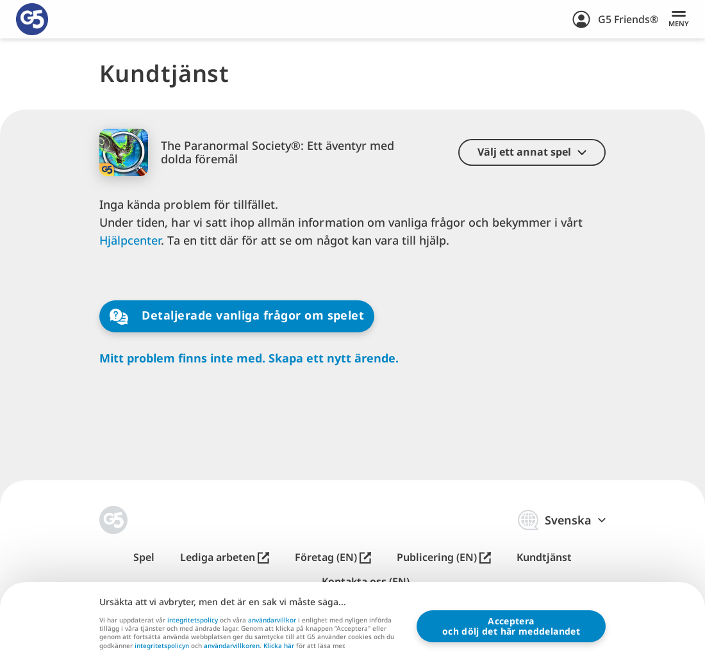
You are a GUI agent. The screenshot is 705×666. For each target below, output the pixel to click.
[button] (532, 152)
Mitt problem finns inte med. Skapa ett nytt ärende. (249, 358)
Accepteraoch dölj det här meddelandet (511, 626)
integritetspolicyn (162, 645)
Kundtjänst (544, 557)
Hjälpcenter (130, 240)
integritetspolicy (192, 619)
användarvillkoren (232, 645)
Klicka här (278, 646)
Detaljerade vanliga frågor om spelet (237, 316)
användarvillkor (272, 619)
